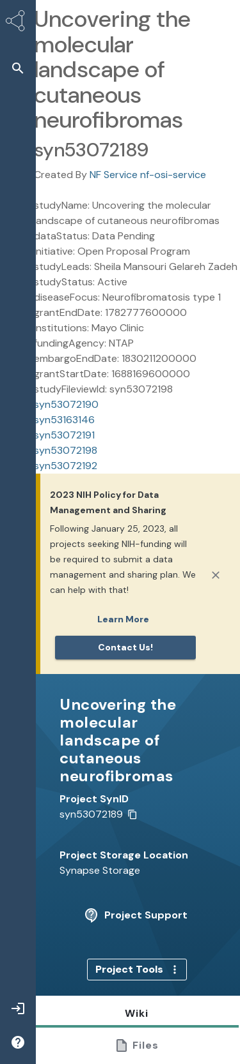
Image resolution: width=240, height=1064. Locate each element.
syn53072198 (65, 450)
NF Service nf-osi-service (148, 174)
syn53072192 (65, 465)
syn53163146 (64, 419)
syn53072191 (64, 435)
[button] (18, 68)
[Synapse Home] (18, 23)
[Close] (215, 575)
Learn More (123, 619)
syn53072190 (66, 404)
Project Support (136, 915)
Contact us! (125, 647)
